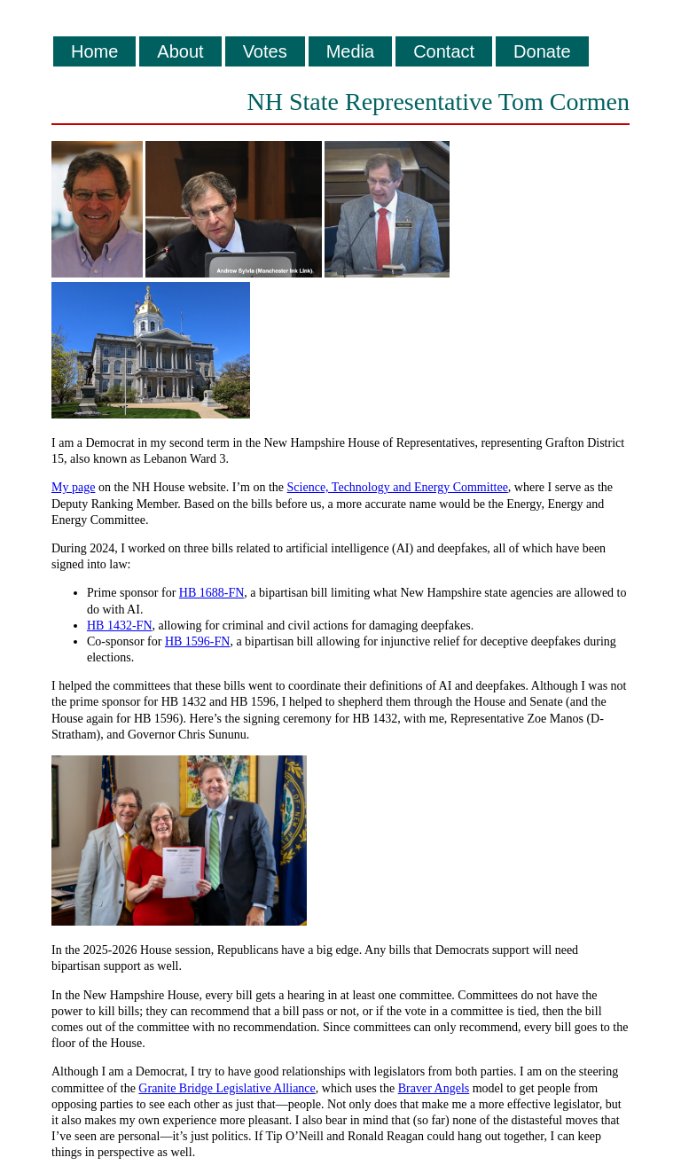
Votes (265, 51)
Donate (542, 51)
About (180, 51)
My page (73, 487)
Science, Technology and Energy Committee (397, 487)
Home (94, 51)
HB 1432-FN (120, 625)
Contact (443, 51)
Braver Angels (433, 1088)
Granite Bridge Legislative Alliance (226, 1088)
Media (350, 51)
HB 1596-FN (198, 641)
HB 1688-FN (212, 592)
